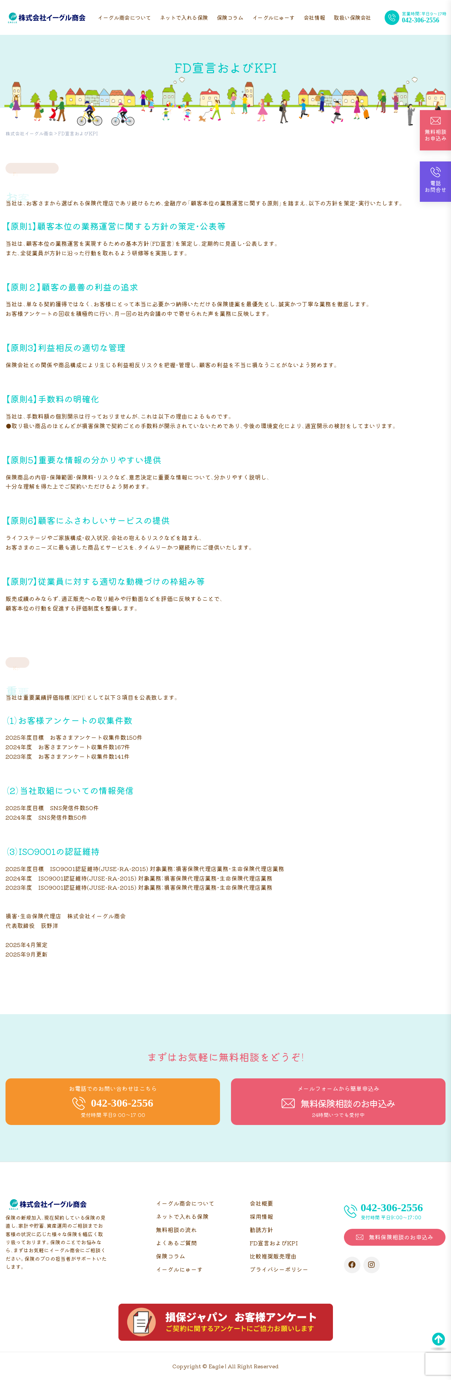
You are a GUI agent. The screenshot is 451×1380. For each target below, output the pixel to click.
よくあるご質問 (176, 1242)
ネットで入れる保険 (184, 17)
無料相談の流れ (176, 1229)
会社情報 (314, 17)
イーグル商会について (124, 17)
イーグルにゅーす (273, 17)
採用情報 (261, 1216)
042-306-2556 (420, 20)
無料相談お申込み (436, 135)
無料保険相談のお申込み (401, 1236)
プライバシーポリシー (279, 1269)
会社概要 (261, 1203)
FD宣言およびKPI (274, 1242)
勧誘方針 (261, 1229)
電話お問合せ (436, 186)
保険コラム (230, 17)
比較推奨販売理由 (273, 1256)
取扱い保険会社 (352, 17)
